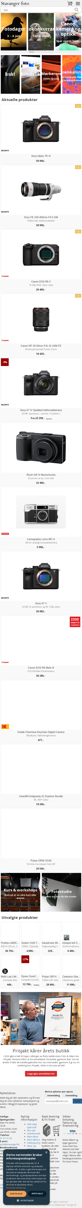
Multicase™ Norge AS (66, 1204)
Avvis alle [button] (37, 1193)
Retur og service (31, 1147)
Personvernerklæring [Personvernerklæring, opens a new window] (16, 1187)
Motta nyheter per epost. (59, 1091)
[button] (26, 1200)
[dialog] (26, 1177)
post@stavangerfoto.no (12, 1144)
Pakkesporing (34, 1142)
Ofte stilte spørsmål (32, 1126)
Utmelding (71, 1095)
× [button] (46, 1152)
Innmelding (53, 1095)
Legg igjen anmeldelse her (41, 1073)
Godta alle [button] (16, 1193)
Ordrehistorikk (34, 1133)
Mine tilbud (32, 1136)
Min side (31, 1130)
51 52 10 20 (6, 1138)
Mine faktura (33, 1139)
